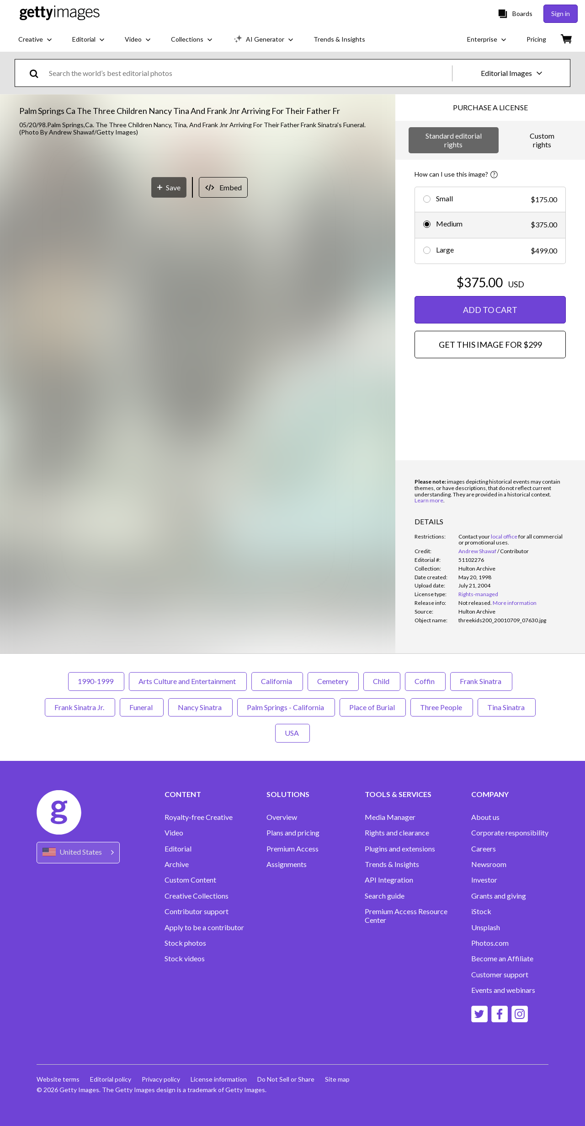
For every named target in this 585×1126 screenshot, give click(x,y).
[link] (475, 602)
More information (515, 602)
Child (382, 681)
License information (220, 1079)
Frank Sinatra (481, 681)
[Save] (168, 532)
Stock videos (185, 958)
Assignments (286, 864)
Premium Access (292, 849)
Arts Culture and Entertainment (187, 681)
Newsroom (488, 864)
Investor (484, 880)
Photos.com (490, 943)
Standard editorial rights (453, 139)
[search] (38, 72)
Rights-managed (478, 594)
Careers (483, 849)
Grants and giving (498, 896)
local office (504, 536)
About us (485, 817)
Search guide (384, 896)
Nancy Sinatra (200, 707)
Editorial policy (111, 1079)
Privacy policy (162, 1079)
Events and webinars (503, 990)
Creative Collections (197, 896)
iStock (481, 911)
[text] (249, 73)
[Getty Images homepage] (60, 13)
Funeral (141, 707)
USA (292, 732)
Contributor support (197, 911)
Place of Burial (372, 707)
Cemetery (333, 681)
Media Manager (390, 817)
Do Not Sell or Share (287, 1079)
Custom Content (190, 880)
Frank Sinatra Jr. (80, 707)
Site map (339, 1079)
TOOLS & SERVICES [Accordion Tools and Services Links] (398, 794)
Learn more (429, 500)
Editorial (178, 849)
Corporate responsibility (509, 833)
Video (174, 833)
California (277, 681)
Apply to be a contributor (204, 927)
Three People (441, 707)
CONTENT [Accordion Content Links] (183, 794)
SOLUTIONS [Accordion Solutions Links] (287, 794)
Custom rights (542, 139)
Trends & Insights (392, 864)
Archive (177, 864)
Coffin (425, 681)
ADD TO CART (490, 310)
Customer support (499, 974)
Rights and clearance (397, 833)
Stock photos (185, 943)
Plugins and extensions (400, 849)
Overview (281, 817)
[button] (197, 329)
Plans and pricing (292, 833)
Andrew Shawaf (477, 551)
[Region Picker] (78, 852)
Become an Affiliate (502, 958)
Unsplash (485, 927)
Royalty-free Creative (199, 817)
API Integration (389, 880)
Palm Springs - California (286, 707)
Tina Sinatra (506, 707)
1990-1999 (96, 681)
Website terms (58, 1079)
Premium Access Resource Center (406, 915)
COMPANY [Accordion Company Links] (490, 794)
